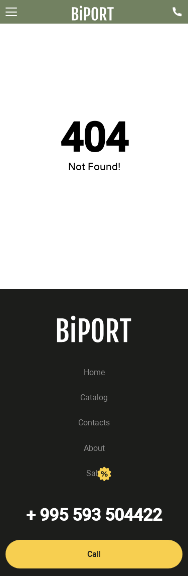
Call (94, 554)
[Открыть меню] (11, 12)
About (94, 448)
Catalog (94, 397)
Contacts (94, 423)
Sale (94, 473)
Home (94, 372)
